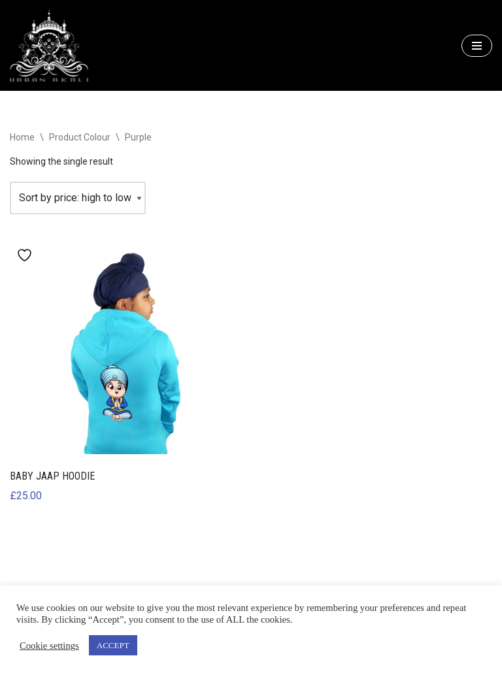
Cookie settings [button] (49, 645)
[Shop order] (78, 198)
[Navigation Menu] (476, 46)
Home (22, 137)
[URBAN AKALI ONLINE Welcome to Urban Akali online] (49, 45)
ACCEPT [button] (113, 645)
